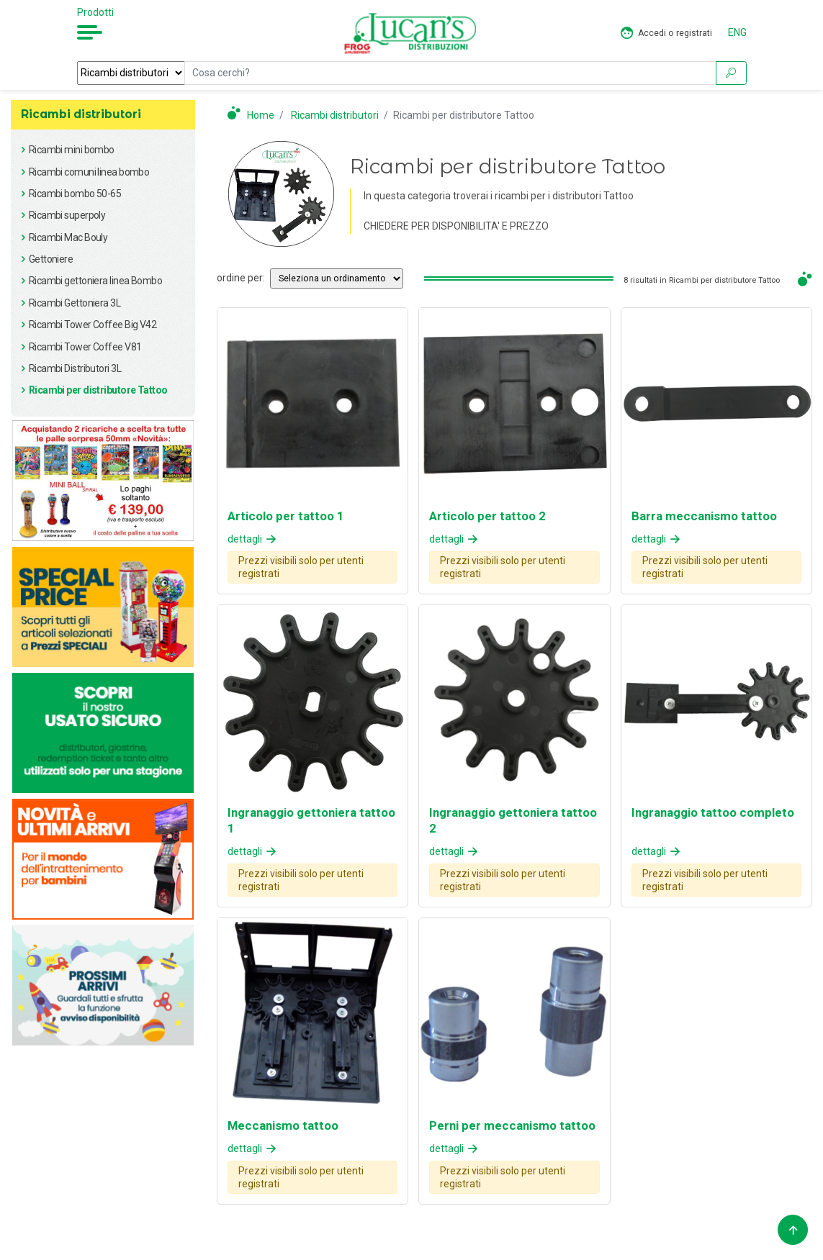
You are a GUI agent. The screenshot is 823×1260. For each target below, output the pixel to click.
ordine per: (241, 278)
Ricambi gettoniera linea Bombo (95, 280)
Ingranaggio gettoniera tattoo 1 (311, 820)
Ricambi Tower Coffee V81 (85, 347)
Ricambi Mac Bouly (68, 237)
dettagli (253, 539)
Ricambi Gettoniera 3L (74, 303)
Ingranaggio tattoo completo (712, 812)
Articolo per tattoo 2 (487, 516)
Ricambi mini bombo (71, 149)
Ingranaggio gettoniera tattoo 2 (513, 820)
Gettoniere (51, 259)
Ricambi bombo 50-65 (75, 193)
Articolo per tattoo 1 (286, 516)
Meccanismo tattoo (283, 1125)
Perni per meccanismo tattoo (512, 1125)
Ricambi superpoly (67, 215)
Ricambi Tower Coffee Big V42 (92, 324)
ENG (737, 32)
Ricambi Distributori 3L (75, 368)
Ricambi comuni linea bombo (89, 172)
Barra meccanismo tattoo (704, 516)
